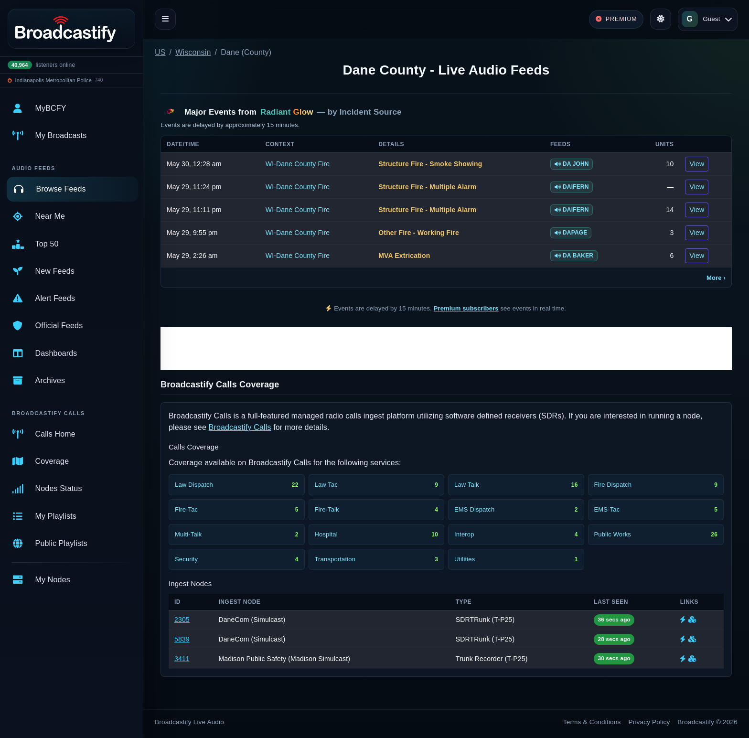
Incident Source (371, 112)
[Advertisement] (446, 348)
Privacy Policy (649, 722)
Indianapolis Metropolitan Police (53, 80)
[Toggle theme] (660, 19)
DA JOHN (572, 163)
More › (716, 277)
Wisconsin (193, 52)
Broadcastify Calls (240, 427)
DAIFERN (572, 186)
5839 (182, 639)
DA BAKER (574, 255)
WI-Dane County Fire (298, 164)
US (160, 52)
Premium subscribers (466, 308)
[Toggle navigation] (165, 19)
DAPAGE (571, 232)
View (696, 164)
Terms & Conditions (592, 722)
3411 (182, 659)
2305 (182, 619)
